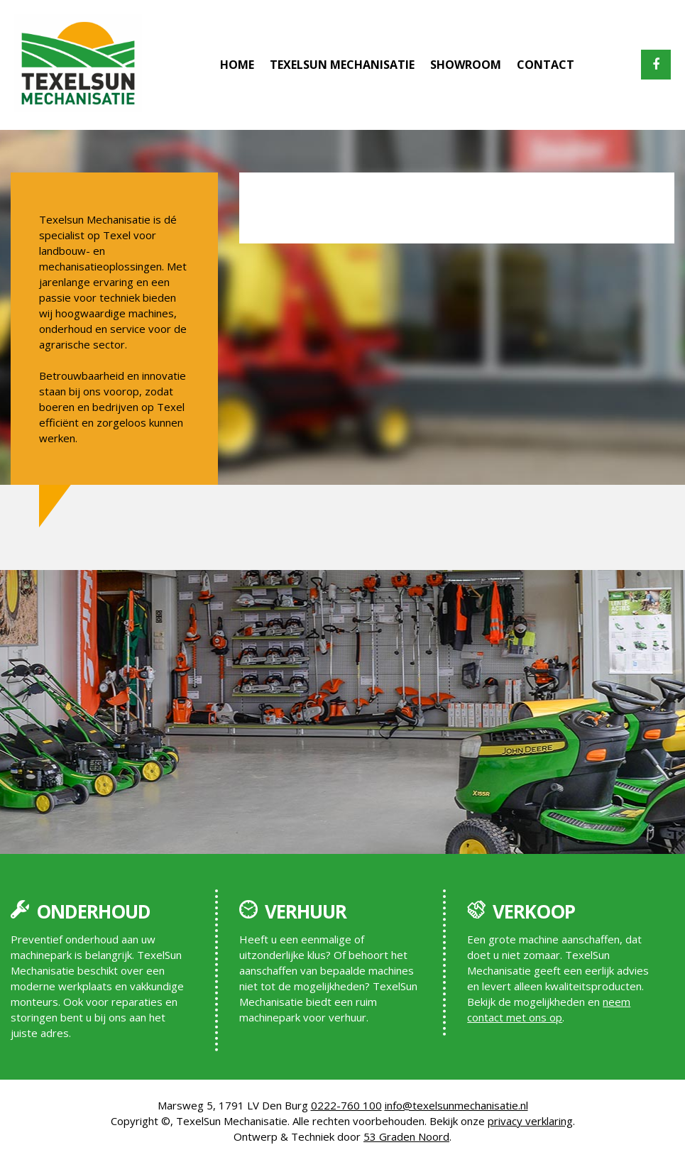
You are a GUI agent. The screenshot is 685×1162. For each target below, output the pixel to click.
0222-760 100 (346, 1105)
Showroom (465, 64)
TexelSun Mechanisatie (342, 64)
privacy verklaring (530, 1121)
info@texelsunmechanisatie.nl (456, 1105)
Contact (545, 64)
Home (237, 64)
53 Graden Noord (406, 1136)
